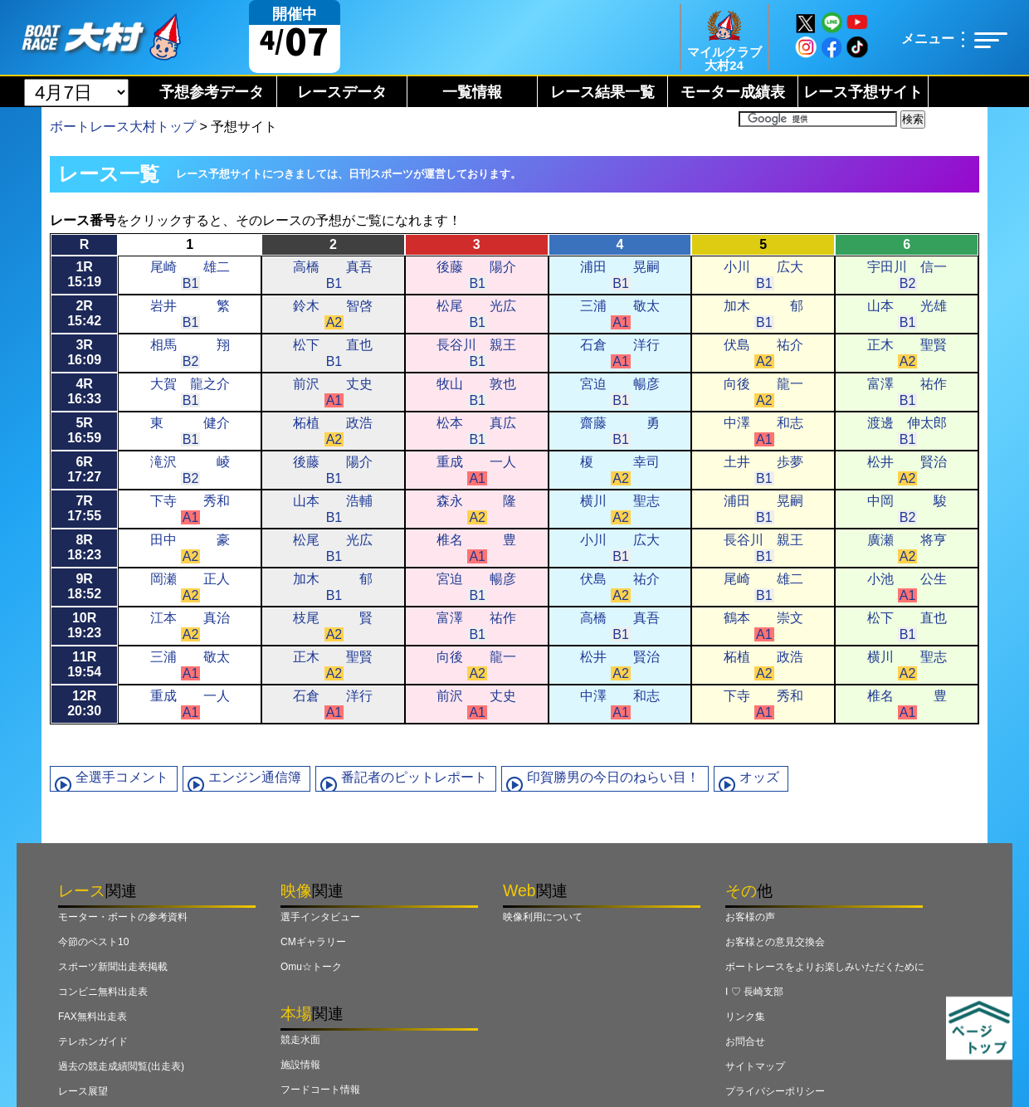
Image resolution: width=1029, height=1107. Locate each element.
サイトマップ (755, 1066)
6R (84, 469)
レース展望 (83, 1091)
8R (84, 547)
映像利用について (543, 917)
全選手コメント (122, 777)
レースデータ (342, 92)
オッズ (759, 777)
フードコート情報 (320, 1089)
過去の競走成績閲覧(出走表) (121, 1066)
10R (84, 625)
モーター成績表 (732, 92)
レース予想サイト (863, 92)
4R (84, 391)
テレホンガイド (93, 1041)
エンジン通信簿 (254, 777)
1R (84, 274)
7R (84, 508)
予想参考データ (211, 92)
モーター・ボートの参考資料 (123, 917)
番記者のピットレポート (414, 777)
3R (84, 352)
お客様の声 (750, 917)
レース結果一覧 (602, 92)
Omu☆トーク (311, 967)
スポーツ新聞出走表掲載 (113, 967)
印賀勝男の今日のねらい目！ (613, 777)
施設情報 (300, 1064)
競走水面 (300, 1040)
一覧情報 (472, 92)
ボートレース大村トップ (123, 126)
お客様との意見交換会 (775, 942)
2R (84, 313)
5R (84, 430)
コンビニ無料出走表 (103, 991)
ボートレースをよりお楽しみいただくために (824, 967)
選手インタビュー (320, 917)
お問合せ (745, 1041)
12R (84, 703)
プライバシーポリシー (775, 1091)
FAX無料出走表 (92, 1016)
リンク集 (745, 1016)
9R (84, 586)
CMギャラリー (313, 942)
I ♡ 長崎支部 (754, 991)
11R (84, 664)
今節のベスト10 (93, 942)
